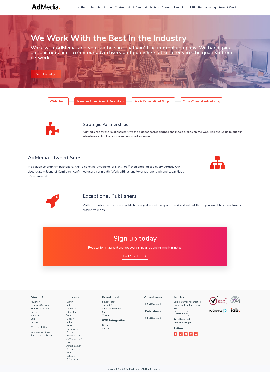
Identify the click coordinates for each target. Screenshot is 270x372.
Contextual (122, 7)
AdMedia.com (133, 368)
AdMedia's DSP (73, 335)
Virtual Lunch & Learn (41, 332)
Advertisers (153, 297)
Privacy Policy (108, 301)
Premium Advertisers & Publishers (100, 101)
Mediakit (35, 315)
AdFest (82, 7)
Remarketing (207, 7)
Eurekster (70, 332)
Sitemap (106, 315)
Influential (140, 7)
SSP (192, 7)
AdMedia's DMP (74, 339)
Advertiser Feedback (111, 308)
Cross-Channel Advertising (201, 101)
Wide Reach (58, 101)
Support (106, 312)
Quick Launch (73, 359)
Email (69, 325)
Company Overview (40, 305)
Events (34, 312)
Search (95, 7)
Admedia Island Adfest (41, 335)
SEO (68, 352)
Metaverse (71, 356)
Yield (68, 342)
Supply (105, 328)
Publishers (153, 311)
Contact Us (39, 327)
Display (70, 318)
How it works (228, 7)
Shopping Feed (73, 349)
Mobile (154, 7)
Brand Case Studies (40, 308)
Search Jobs (181, 313)
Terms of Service (109, 305)
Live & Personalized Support (153, 101)
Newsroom (35, 301)
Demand (106, 325)
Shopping (179, 7)
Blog (33, 318)
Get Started (46, 74)
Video (166, 7)
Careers (34, 322)
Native (107, 7)
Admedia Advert (73, 346)
